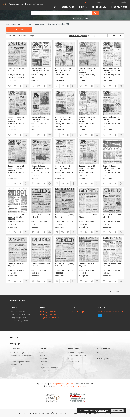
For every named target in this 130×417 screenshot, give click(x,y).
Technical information (77, 355)
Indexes (83, 7)
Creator (42, 355)
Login (123, 2)
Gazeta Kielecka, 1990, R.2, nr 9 (64, 265)
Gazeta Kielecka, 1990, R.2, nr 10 (88, 265)
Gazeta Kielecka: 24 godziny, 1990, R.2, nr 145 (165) (16, 119)
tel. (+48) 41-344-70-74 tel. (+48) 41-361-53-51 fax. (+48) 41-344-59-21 (49, 314)
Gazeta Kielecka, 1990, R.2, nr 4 (88, 216)
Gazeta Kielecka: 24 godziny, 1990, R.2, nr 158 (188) (111, 168)
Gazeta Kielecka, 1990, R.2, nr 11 (112, 265)
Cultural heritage (17, 352)
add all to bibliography (79, 35)
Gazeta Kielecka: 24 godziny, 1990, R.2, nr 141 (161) (40, 70)
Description (44, 371)
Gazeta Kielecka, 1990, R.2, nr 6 (17, 69)
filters (19, 29)
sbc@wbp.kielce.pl (76, 311)
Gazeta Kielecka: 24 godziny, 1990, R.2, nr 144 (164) (64, 70)
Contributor (44, 358)
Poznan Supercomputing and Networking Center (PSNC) (89, 413)
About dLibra (73, 358)
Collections (68, 7)
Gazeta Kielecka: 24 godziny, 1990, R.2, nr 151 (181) (111, 119)
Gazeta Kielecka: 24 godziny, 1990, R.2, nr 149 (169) (64, 119)
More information (102, 410)
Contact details (74, 361)
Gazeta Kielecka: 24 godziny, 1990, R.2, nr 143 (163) (87, 70)
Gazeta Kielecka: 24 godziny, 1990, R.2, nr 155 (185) (64, 168)
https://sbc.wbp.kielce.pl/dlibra (110, 311)
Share (112, 2)
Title (41, 352)
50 (14, 36)
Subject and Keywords (48, 367)
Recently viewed (119, 7)
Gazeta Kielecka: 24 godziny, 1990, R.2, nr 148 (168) (40, 119)
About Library (99, 7)
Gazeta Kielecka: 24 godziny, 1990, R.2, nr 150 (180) (87, 119)
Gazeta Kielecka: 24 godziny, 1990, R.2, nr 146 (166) (111, 70)
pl (89, 2)
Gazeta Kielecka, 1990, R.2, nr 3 (40, 216)
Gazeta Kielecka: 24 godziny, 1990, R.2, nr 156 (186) (87, 168)
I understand (117, 411)
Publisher (43, 361)
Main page (15, 344)
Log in (100, 352)
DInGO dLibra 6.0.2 (42, 413)
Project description (76, 352)
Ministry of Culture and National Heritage (69, 386)
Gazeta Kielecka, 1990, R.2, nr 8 (40, 265)
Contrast (100, 2)
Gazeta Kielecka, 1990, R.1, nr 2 (64, 216)
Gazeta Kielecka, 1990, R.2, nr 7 (17, 265)
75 (19, 36)
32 (117, 35)
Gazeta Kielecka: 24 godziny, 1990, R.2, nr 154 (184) (40, 168)
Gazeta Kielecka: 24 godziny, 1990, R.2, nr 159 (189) (16, 217)
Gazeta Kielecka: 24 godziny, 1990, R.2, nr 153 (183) (16, 168)
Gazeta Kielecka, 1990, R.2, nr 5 (112, 216)
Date (41, 364)
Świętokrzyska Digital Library (64, 383)
